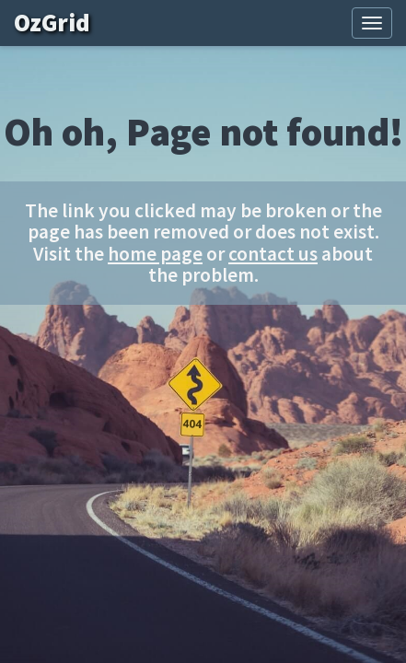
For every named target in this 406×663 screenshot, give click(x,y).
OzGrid (65, 22)
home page (155, 253)
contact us (273, 253)
